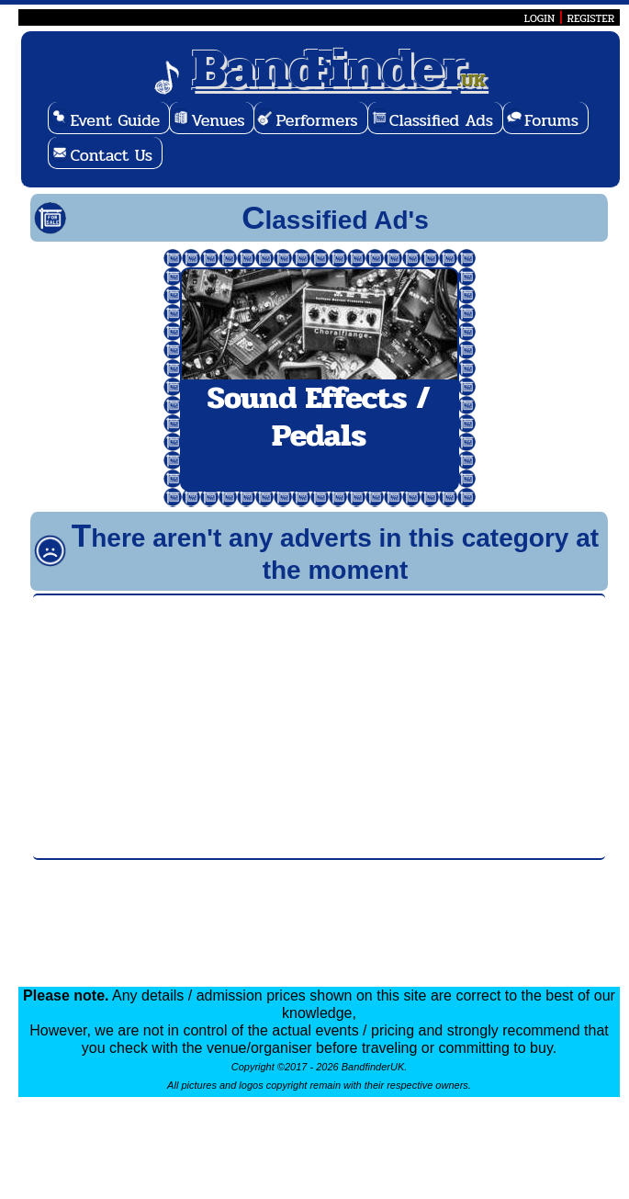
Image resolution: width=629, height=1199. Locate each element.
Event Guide (115, 120)
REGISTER (591, 18)
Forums (551, 120)
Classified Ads (441, 120)
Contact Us (111, 155)
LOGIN (539, 18)
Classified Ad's (335, 220)
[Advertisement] (318, 726)
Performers (316, 120)
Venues (217, 120)
